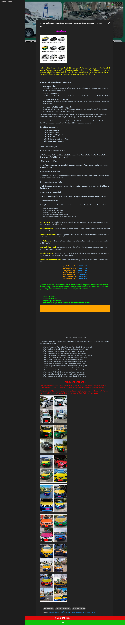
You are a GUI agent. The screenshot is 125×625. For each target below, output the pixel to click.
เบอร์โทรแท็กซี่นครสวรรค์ (63, 609)
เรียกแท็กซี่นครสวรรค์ (79, 609)
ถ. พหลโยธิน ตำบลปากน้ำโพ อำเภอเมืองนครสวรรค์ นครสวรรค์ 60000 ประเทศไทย (72, 612)
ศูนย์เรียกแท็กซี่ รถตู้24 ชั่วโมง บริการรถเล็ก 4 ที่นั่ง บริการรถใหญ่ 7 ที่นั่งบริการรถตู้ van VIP (72, 5)
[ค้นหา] (112, 4)
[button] (109, 23)
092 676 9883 (82, 266)
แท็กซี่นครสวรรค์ (48, 609)
